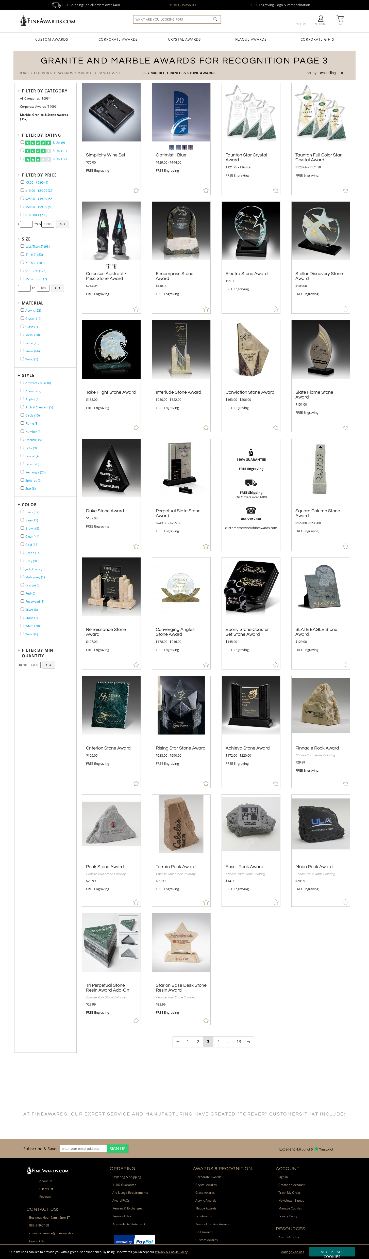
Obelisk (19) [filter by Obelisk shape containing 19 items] (33, 440)
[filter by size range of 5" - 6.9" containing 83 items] (22, 254)
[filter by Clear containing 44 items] (22, 536)
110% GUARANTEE (183, 5)
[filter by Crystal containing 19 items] (22, 318)
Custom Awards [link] (206, 1240)
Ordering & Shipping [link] (126, 1177)
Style (28, 375)
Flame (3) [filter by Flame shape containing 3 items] (32, 423)
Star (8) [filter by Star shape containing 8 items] (30, 488)
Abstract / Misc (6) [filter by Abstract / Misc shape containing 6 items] (38, 383)
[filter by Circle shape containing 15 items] (22, 415)
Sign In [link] (283, 1177)
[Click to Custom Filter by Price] (62, 224)
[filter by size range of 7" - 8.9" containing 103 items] (22, 262)
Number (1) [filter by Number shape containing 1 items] (33, 431)
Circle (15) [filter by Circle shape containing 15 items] (32, 415)
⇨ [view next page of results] (248, 1041)
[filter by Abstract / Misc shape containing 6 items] (22, 382)
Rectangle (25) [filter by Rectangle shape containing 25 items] (35, 472)
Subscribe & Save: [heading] (40, 1149)
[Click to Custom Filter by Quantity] (49, 664)
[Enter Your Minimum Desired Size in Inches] (24, 288)
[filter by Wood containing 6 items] (22, 633)
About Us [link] (45, 1181)
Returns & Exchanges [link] (127, 1208)
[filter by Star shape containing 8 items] (22, 488)
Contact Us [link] (37, 1241)
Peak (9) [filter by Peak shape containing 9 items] (31, 448)
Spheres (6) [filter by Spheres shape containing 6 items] (33, 480)
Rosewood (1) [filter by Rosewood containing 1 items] (34, 601)
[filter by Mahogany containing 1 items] (22, 576)
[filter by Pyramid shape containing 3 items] (22, 463)
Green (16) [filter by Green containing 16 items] (33, 553)
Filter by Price (39, 175)
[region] (74, 1148)
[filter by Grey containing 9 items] (22, 560)
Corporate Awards (118, 39)
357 (146, 72)
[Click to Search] (215, 19)
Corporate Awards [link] (208, 1177)
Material (33, 303)
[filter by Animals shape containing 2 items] (22, 390)
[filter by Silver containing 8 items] (22, 609)
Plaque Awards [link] (205, 1208)
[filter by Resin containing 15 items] (22, 342)
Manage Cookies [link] (290, 1208)
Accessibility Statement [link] (128, 1224)
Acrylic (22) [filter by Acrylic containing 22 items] (33, 310)
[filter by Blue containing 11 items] (22, 519)
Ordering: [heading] (123, 1168)
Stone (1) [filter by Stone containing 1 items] (31, 618)
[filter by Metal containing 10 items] (22, 334)
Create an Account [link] (291, 1185)
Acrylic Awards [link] (205, 1200)
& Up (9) (45, 143)
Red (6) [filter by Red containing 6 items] (30, 593)
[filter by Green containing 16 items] (22, 552)
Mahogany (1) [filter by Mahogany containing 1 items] (35, 577)
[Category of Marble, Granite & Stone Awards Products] (184, 65)
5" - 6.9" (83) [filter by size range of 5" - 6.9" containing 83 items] (34, 254)
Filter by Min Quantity (37, 653)
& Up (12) (46, 159)
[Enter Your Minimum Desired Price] (26, 224)
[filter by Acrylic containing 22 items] (22, 310)
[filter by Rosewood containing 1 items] (22, 601)
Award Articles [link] (288, 1237)
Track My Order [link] (289, 1192)
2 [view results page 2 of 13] (198, 1041)
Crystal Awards (184, 39)
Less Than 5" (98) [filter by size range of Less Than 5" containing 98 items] (37, 246)
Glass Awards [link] (205, 1192)
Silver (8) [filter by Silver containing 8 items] (31, 610)
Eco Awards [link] (203, 1216)
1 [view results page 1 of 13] (188, 1041)
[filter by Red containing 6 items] (22, 593)
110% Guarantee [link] (124, 1185)
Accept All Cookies (332, 1252)
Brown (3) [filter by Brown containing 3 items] (32, 528)
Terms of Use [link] (121, 1216)
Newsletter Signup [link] (291, 1200)
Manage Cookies (292, 1252)
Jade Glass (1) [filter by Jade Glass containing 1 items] (35, 569)
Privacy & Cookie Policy (171, 1252)
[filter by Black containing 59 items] (22, 511)
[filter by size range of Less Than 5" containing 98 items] (22, 246)
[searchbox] (177, 19)
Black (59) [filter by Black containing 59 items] (32, 512)
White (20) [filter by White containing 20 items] (32, 626)
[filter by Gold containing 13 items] (22, 544)
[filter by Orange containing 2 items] (22, 584)
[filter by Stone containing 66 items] (22, 350)
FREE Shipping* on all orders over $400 (85, 5)
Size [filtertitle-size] (26, 239)
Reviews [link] (45, 1196)
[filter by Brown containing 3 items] (22, 528)
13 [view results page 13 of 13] (239, 1041)
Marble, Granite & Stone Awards (182, 72)
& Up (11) (46, 151)
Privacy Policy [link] (287, 1216)
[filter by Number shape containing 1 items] (22, 431)
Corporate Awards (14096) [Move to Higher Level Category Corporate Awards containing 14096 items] (39, 106)
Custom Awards (51, 39)
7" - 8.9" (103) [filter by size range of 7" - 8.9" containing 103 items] (35, 263)
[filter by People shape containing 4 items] (22, 455)
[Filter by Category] (44, 91)
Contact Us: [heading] (42, 1209)
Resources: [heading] (291, 1228)
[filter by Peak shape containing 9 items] (22, 447)
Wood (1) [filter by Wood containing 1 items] (31, 359)
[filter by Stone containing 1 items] (22, 617)
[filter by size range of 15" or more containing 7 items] (22, 278)
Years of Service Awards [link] (212, 1224)
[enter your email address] (83, 1148)
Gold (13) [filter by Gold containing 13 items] (31, 545)
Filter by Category (45, 91)
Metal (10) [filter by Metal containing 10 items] (32, 335)
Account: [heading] (288, 1168)
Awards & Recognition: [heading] (223, 1168)
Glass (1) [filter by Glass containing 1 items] (31, 327)
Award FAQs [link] (121, 1200)
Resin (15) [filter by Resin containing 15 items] (32, 343)
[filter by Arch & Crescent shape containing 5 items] (22, 406)
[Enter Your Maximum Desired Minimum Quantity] (34, 665)
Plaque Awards (251, 39)
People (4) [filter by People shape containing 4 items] (32, 456)
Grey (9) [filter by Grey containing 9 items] (31, 561)
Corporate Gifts (317, 39)
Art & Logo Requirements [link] (130, 1192)
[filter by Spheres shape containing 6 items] (22, 480)
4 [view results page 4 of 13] (218, 1041)
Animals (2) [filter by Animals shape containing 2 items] (33, 391)
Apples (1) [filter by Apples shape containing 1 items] (32, 399)
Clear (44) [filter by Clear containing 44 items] (32, 536)
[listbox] (331, 73)
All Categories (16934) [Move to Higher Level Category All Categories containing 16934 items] (36, 98)
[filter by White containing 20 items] (22, 625)
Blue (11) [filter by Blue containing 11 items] (31, 520)
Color (29, 504)
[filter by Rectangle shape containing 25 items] (22, 471)
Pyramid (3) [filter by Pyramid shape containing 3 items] (33, 464)
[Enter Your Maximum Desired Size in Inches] (43, 288)
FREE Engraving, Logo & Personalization (280, 5)
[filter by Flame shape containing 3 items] (22, 423)
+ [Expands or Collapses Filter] (19, 90)
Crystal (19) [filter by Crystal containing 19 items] (33, 318)
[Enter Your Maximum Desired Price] (47, 224)
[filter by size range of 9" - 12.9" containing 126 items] (22, 270)
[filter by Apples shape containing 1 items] (22, 398)
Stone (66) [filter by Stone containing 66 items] (32, 351)
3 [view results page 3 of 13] (208, 1041)
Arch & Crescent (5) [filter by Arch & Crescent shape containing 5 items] (39, 407)
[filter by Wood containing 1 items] (22, 358)
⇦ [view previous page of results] (177, 1041)
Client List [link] (46, 1189)
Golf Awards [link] (204, 1232)
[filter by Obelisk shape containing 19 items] (22, 439)
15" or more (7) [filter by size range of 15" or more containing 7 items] (36, 279)
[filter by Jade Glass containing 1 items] (22, 568)
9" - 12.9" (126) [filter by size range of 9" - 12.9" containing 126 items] (35, 271)
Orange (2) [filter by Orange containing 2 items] (33, 585)
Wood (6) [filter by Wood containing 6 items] (31, 634)
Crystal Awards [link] (206, 1185)
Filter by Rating (41, 135)
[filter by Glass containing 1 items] (22, 326)
